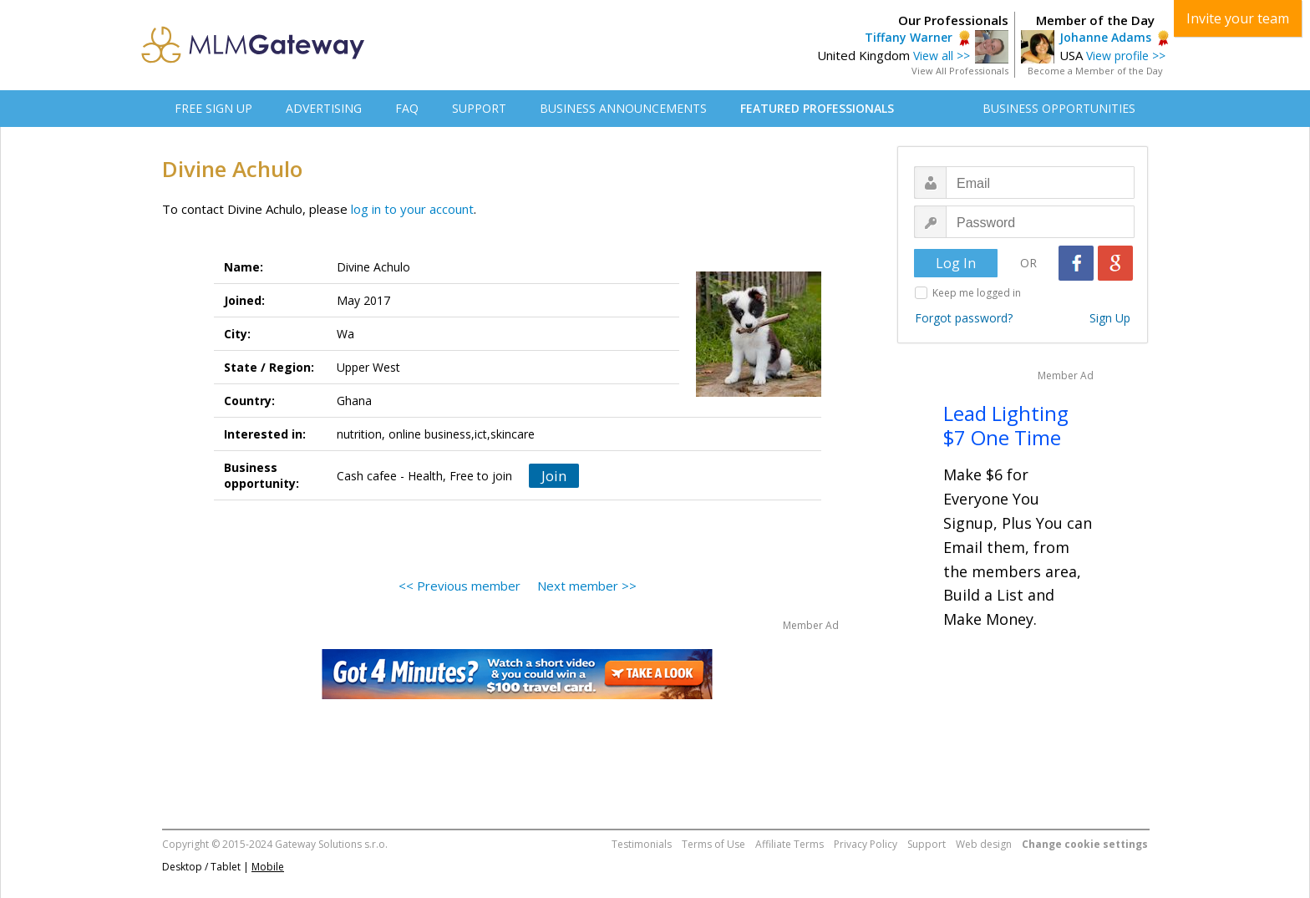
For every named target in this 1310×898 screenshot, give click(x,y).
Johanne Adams (1105, 37)
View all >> (941, 55)
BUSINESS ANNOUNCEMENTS (623, 108)
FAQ (407, 108)
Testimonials (642, 844)
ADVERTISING (324, 108)
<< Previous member (459, 585)
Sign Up (1109, 318)
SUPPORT (479, 108)
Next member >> (587, 585)
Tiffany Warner (908, 37)
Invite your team (1237, 18)
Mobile (267, 867)
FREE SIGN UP (213, 108)
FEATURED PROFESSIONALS (817, 108)
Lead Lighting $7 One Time (1006, 425)
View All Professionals (959, 70)
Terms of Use (713, 844)
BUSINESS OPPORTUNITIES (1058, 108)
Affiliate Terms (789, 844)
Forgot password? (964, 318)
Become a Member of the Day (1095, 70)
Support (926, 844)
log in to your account (412, 208)
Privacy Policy (865, 844)
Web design (984, 844)
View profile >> (1125, 55)
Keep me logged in (976, 293)
